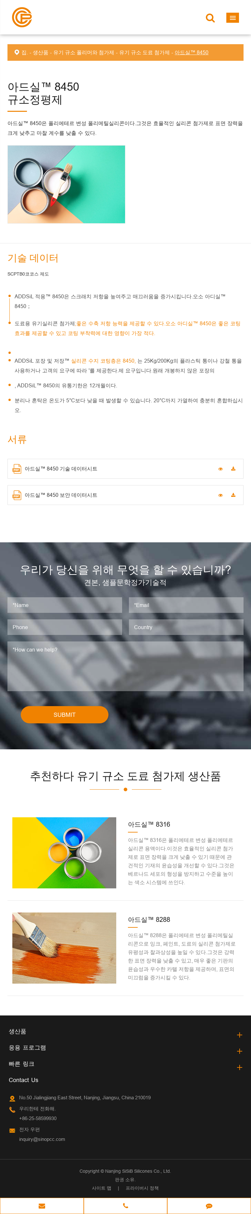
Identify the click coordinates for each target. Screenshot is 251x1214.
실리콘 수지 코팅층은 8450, (104, 361)
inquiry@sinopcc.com (42, 1139)
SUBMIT (65, 714)
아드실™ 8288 (149, 919)
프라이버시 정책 (142, 1188)
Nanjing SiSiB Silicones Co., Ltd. (138, 1171)
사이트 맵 (101, 1188)
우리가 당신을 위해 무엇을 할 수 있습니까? (125, 569)
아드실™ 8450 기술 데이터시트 (54, 469)
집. (24, 52)
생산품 (40, 52)
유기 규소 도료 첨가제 (144, 52)
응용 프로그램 (27, 1047)
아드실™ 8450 (191, 52)
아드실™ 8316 (149, 824)
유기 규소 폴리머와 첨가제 (83, 52)
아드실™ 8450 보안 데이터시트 (54, 495)
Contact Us (23, 1080)
